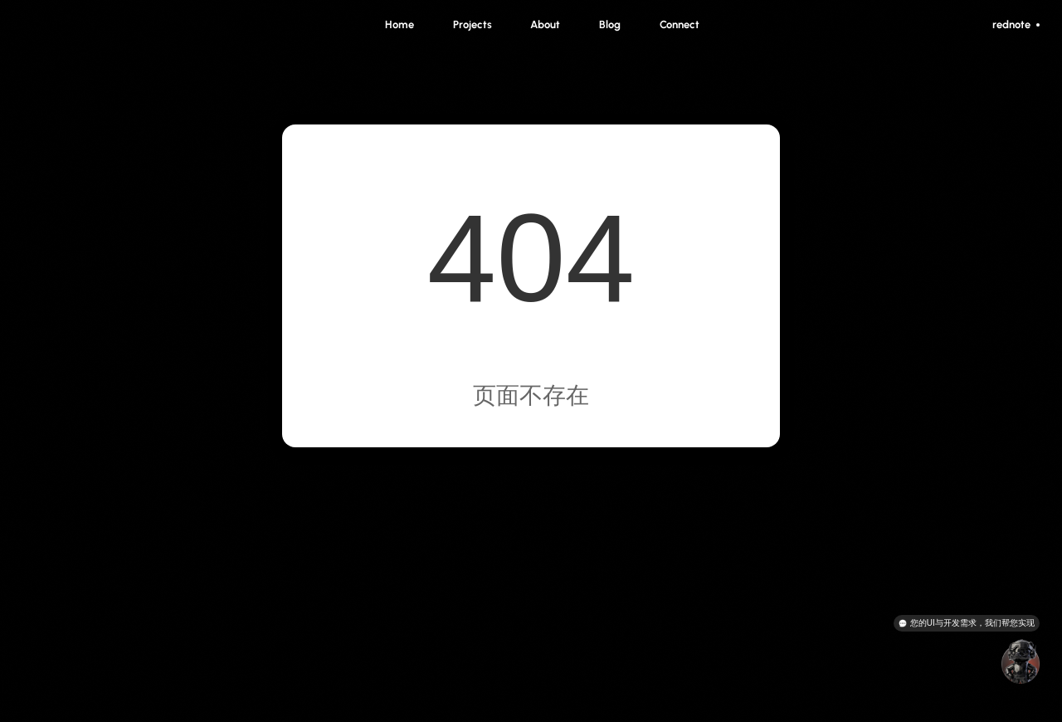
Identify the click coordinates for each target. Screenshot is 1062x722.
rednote (1016, 24)
